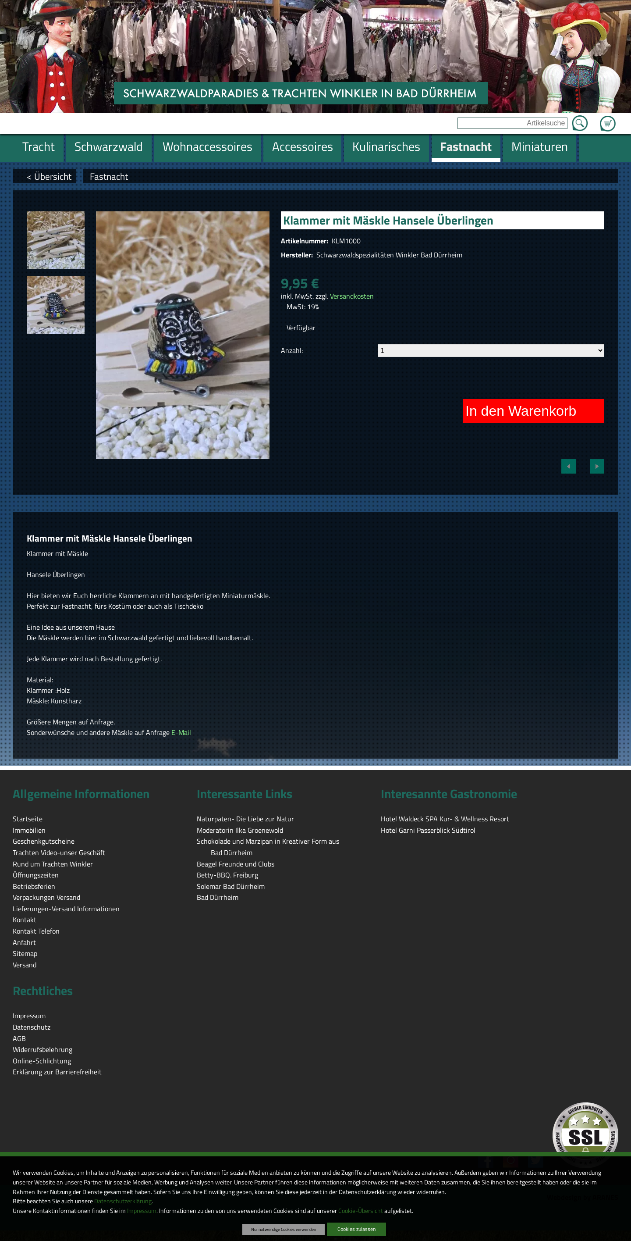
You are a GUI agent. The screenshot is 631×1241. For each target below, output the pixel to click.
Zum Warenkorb (607, 118)
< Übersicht (49, 176)
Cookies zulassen (356, 1229)
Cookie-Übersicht (360, 1211)
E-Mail (181, 732)
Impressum (141, 1211)
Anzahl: (292, 350)
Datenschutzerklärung (123, 1201)
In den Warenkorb (520, 411)
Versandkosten (352, 296)
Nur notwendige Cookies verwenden (283, 1229)
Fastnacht (109, 176)
